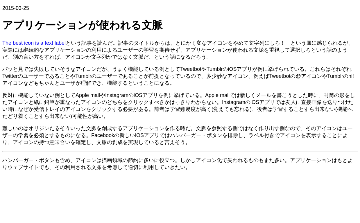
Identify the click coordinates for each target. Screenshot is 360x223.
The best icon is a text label (34, 43)
